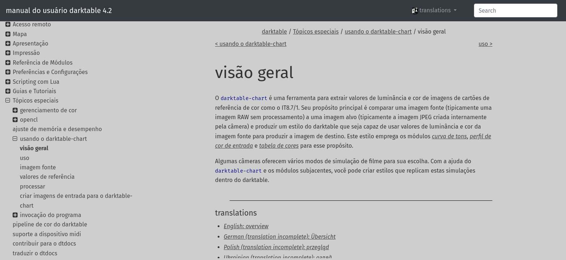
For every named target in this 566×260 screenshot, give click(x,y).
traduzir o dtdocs (35, 253)
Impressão (26, 52)
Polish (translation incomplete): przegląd (276, 247)
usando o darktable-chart (378, 31)
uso (24, 158)
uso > (485, 43)
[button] (434, 10)
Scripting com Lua (36, 81)
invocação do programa (50, 215)
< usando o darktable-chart (251, 43)
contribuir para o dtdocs (44, 243)
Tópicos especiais (316, 31)
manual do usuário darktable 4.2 (59, 10)
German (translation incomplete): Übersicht (280, 236)
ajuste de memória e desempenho (57, 129)
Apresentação (30, 43)
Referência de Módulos (43, 62)
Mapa (20, 34)
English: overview (246, 226)
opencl (29, 119)
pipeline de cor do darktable (50, 224)
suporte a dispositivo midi (47, 234)
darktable (274, 31)
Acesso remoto (32, 24)
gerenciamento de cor (48, 110)
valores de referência (47, 176)
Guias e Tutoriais (34, 91)
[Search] (515, 10)
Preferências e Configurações (50, 72)
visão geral (34, 148)
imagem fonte (38, 167)
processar (32, 186)
